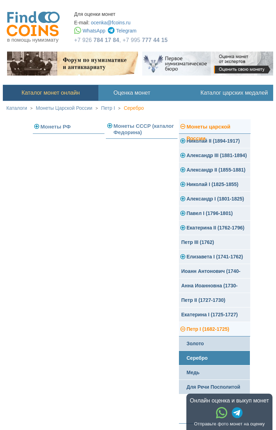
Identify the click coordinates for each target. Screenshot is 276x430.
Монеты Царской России (64, 108)
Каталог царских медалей (234, 93)
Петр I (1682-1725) (208, 329)
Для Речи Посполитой (213, 387)
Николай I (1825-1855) (213, 184)
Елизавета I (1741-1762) (215, 256)
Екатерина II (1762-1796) (216, 228)
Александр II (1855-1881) (216, 170)
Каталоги (16, 108)
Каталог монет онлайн (51, 93)
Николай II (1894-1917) (213, 141)
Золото (195, 343)
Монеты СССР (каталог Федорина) (144, 129)
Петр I (108, 108)
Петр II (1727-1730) (203, 300)
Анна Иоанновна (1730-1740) (209, 288)
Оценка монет (132, 93)
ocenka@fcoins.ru (110, 22)
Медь (193, 372)
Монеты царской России (208, 129)
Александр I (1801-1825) (215, 199)
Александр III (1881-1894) (217, 155)
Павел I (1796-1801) (210, 213)
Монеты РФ (56, 127)
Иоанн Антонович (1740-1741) (211, 273)
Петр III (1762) (197, 242)
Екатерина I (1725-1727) (209, 314)
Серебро (134, 108)
